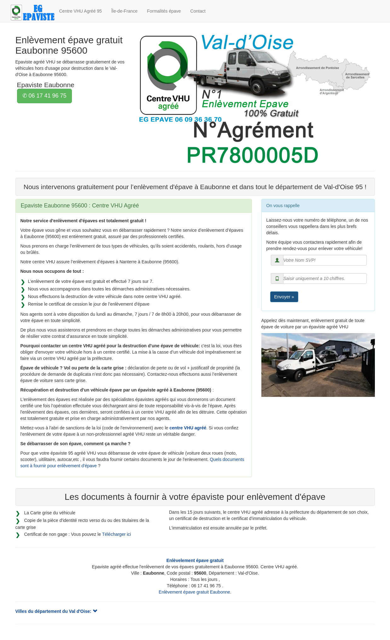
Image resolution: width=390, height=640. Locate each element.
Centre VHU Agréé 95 (80, 11)
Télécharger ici (116, 534)
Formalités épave (164, 11)
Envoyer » (284, 296)
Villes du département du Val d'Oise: (56, 611)
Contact (198, 11)
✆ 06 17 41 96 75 (44, 96)
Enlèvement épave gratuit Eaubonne (194, 592)
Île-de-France (124, 11)
